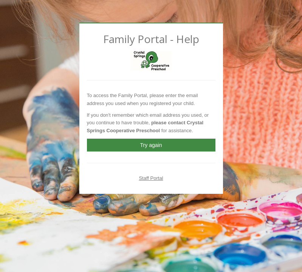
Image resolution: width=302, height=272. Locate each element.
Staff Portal (151, 178)
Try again (151, 145)
